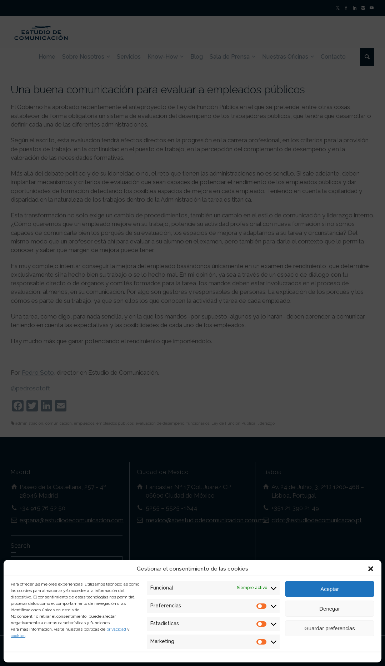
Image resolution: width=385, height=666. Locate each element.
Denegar (329, 609)
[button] (370, 568)
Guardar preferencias (329, 628)
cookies (18, 635)
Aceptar (329, 589)
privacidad (116, 629)
